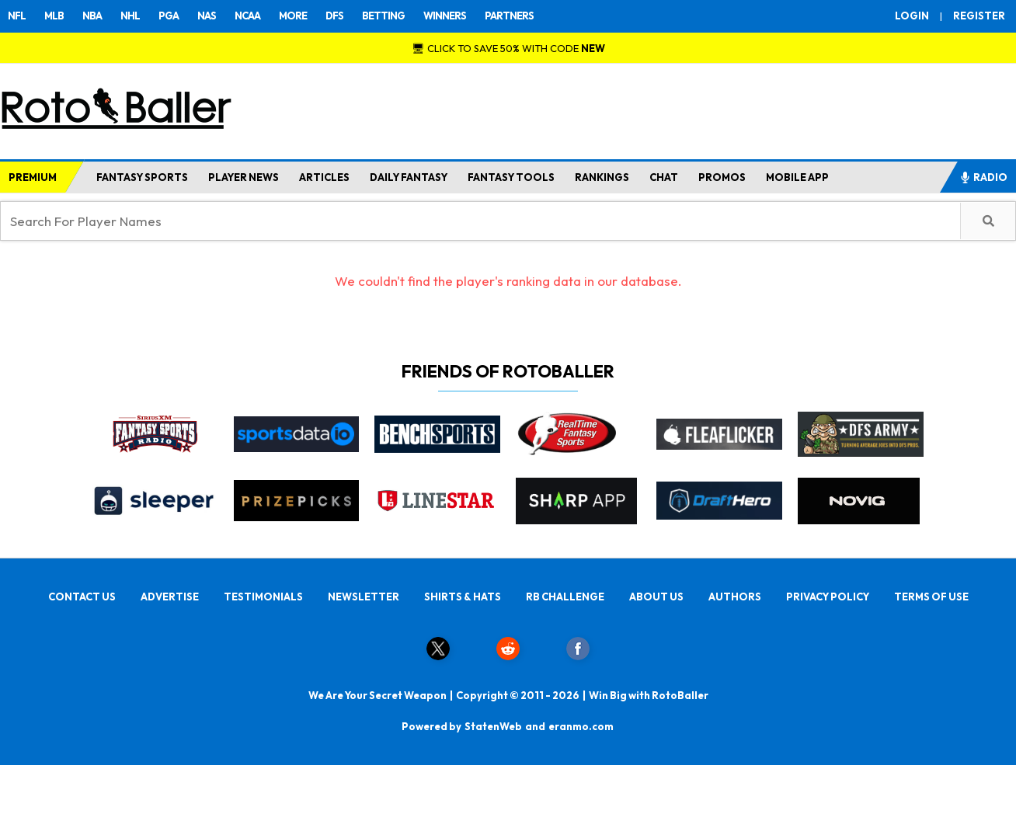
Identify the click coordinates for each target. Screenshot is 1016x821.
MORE (293, 15)
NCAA (247, 15)
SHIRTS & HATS (462, 596)
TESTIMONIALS (263, 596)
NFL (17, 15)
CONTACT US (82, 596)
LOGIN (912, 15)
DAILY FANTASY (408, 177)
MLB (54, 15)
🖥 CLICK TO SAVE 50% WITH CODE (508, 48)
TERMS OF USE (931, 596)
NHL (130, 15)
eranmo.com (581, 726)
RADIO (983, 177)
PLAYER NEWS (243, 177)
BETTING (383, 15)
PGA (168, 15)
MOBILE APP (797, 177)
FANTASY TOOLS (511, 177)
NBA (92, 15)
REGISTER (979, 15)
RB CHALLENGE (565, 596)
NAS (206, 15)
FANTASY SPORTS (142, 177)
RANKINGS (602, 177)
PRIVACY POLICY (827, 596)
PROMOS (722, 177)
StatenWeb (493, 726)
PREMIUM (33, 177)
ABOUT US (656, 596)
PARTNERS (509, 15)
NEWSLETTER (363, 596)
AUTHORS (734, 596)
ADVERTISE (170, 596)
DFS (334, 15)
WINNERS (444, 15)
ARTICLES (324, 177)
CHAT (663, 177)
